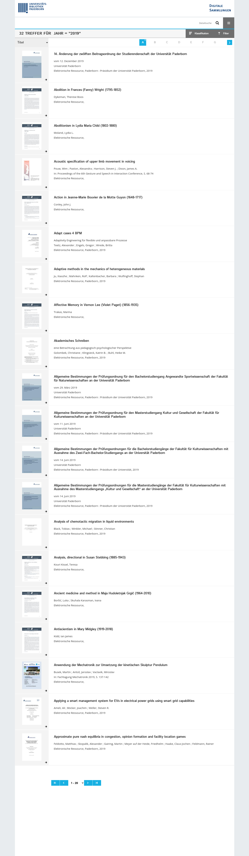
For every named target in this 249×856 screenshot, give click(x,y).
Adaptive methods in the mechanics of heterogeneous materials (99, 269)
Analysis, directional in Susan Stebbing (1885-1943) (89, 558)
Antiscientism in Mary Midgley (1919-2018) (83, 629)
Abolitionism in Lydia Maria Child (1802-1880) (85, 126)
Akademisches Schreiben (71, 341)
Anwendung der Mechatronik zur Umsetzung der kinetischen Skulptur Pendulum (110, 665)
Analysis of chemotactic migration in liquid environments (94, 522)
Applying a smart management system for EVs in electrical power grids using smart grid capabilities (124, 701)
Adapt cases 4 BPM (68, 233)
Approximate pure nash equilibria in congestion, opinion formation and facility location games (119, 737)
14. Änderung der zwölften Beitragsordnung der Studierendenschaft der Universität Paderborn (120, 54)
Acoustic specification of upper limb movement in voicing (94, 162)
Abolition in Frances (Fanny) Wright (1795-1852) (87, 90)
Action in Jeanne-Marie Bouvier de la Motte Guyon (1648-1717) (98, 198)
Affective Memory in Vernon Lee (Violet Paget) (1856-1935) (96, 305)
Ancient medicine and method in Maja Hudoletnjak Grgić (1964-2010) (102, 594)
